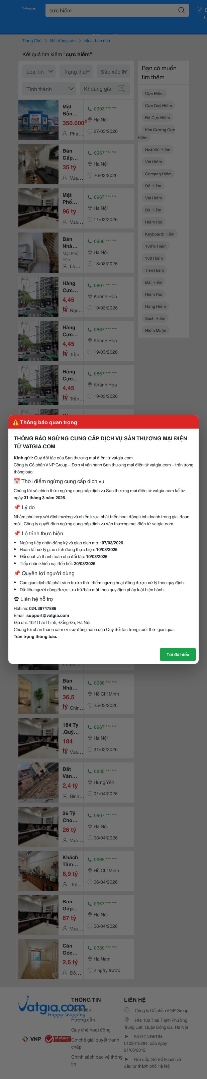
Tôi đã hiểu (178, 654)
